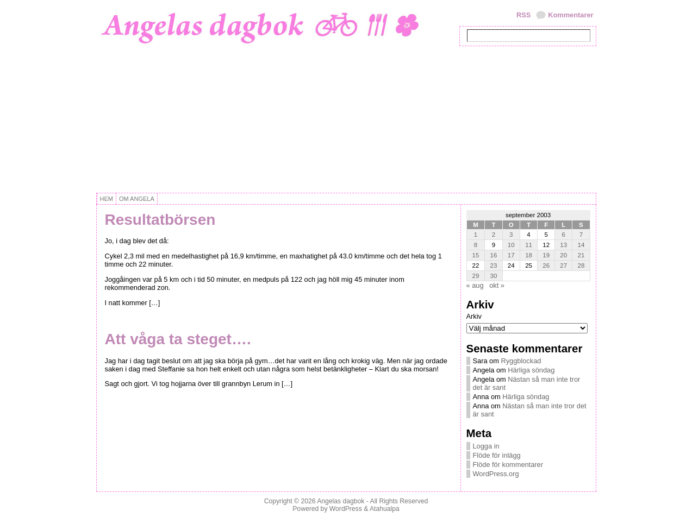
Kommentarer (570, 15)
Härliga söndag (531, 370)
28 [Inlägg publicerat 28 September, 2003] (581, 265)
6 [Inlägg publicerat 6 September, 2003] (563, 234)
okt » (496, 285)
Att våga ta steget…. (178, 339)
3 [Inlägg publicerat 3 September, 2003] (511, 234)
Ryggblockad (521, 361)
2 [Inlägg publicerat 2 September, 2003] (493, 234)
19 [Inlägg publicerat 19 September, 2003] (546, 255)
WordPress (345, 509)
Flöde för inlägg (497, 455)
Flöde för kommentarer (508, 464)
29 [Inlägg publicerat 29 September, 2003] (475, 276)
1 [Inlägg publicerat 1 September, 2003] (475, 234)
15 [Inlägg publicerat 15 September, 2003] (475, 255)
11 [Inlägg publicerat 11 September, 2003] (528, 245)
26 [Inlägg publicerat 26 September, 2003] (546, 265)
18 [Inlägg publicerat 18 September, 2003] (528, 255)
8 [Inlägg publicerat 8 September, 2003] (475, 245)
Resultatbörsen (160, 219)
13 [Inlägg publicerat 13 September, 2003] (563, 245)
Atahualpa (385, 509)
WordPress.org (496, 474)
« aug (475, 285)
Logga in (486, 446)
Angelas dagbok (340, 501)
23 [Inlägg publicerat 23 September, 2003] (493, 265)
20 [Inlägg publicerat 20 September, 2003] (563, 255)
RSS (523, 15)
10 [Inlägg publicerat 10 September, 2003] (511, 245)
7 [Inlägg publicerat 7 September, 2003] (581, 234)
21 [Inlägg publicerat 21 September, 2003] (581, 255)
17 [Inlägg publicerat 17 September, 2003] (511, 255)
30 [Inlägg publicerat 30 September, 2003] (493, 276)
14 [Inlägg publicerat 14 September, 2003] (581, 245)
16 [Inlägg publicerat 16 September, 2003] (493, 255)
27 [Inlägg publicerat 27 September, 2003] (563, 265)
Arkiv (474, 316)
